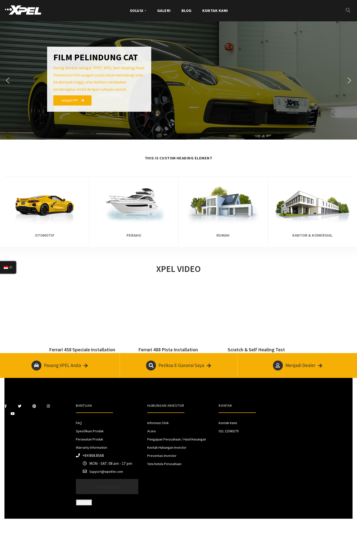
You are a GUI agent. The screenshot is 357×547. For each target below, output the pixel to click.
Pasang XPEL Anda (59, 365)
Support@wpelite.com (106, 471)
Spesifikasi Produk (90, 431)
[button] (8, 80)
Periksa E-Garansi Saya (178, 365)
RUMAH (223, 235)
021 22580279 (228, 431)
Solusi (137, 10)
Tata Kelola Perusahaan (164, 464)
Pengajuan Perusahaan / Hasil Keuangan (176, 439)
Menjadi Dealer (297, 365)
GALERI (164, 10)
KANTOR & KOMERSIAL (312, 235)
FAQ (79, 423)
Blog (186, 10)
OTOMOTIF (44, 235)
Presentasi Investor (162, 455)
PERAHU (133, 235)
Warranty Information (91, 447)
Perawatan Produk (89, 439)
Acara (151, 431)
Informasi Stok (158, 423)
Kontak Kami (215, 10)
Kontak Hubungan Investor (166, 447)
